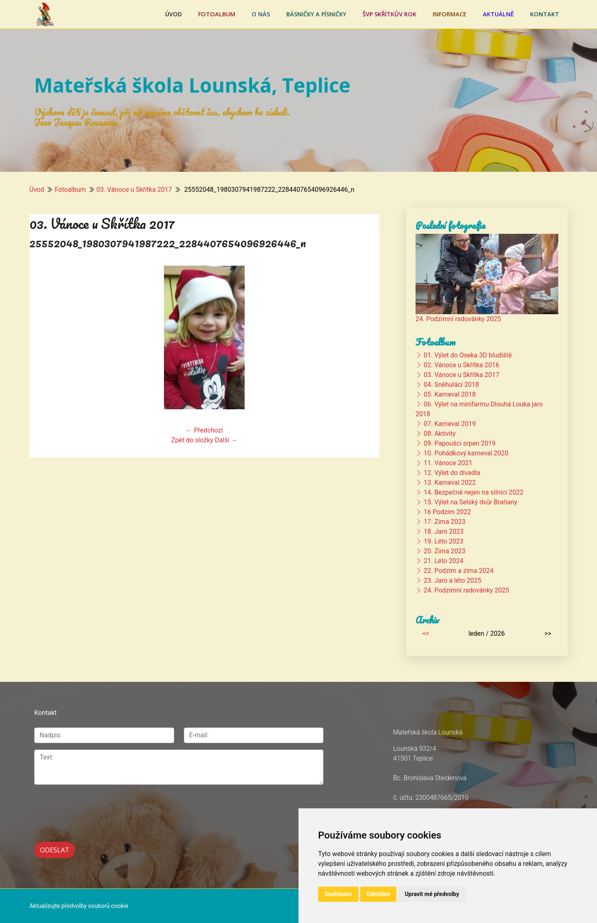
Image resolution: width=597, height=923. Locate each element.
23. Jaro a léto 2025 (452, 580)
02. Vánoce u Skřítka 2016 (461, 365)
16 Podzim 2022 (447, 512)
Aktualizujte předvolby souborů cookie (78, 905)
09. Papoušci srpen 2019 (459, 443)
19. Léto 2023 (443, 541)
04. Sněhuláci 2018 (451, 384)
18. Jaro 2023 (444, 531)
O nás (261, 14)
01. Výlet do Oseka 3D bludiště (468, 355)
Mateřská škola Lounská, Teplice (192, 85)
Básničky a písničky (316, 14)
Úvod (173, 14)
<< (425, 633)
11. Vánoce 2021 (448, 463)
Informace (450, 14)
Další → (226, 440)
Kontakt (544, 14)
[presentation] (96, 809)
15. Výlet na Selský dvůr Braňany (470, 502)
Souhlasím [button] (338, 894)
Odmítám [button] (378, 894)
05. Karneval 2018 (450, 394)
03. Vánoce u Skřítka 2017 (134, 189)
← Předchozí (204, 430)
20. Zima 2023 (444, 551)
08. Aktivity (439, 433)
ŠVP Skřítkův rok (389, 14)
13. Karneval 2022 (450, 482)
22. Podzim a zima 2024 (458, 571)
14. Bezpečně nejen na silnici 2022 (474, 492)
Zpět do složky (192, 440)
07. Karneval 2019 (450, 424)
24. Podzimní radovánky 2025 (458, 319)
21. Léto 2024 (443, 561)
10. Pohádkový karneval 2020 (466, 453)
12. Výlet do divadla (452, 473)
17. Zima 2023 (444, 522)
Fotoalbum (216, 14)
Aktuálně (498, 14)
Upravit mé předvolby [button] (432, 894)
